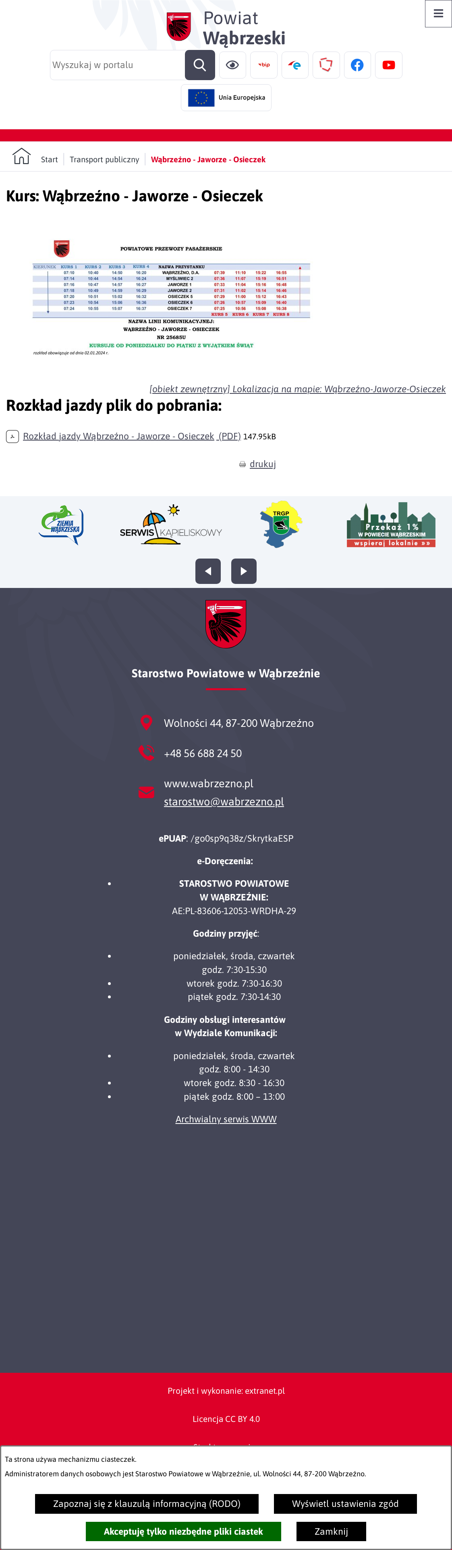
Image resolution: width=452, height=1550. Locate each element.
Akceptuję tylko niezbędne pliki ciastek (183, 1531)
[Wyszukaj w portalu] (132, 65)
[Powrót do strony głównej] (35, 156)
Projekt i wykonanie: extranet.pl (226, 1390)
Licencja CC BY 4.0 (226, 1419)
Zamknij (331, 1531)
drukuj (263, 464)
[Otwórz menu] (438, 13)
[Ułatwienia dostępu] (233, 65)
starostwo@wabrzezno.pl (224, 801)
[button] (171, 371)
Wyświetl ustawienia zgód (345, 1503)
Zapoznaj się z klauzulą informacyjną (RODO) (147, 1503)
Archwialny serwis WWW (226, 1119)
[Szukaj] (200, 65)
